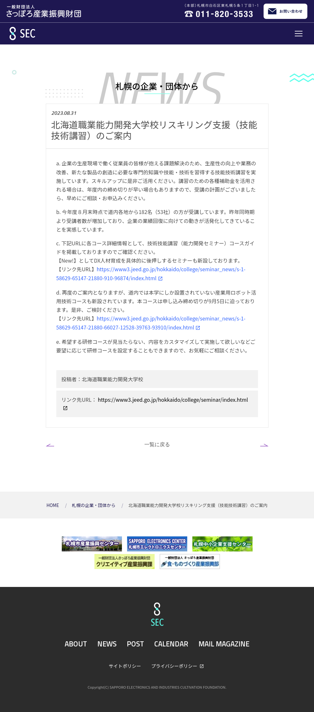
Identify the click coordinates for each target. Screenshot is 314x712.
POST (135, 643)
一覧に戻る (157, 444)
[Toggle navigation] (299, 33)
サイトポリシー (125, 665)
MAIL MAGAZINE (223, 643)
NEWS (107, 643)
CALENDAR (171, 643)
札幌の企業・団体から (94, 505)
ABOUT (76, 643)
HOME (53, 505)
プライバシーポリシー (174, 665)
